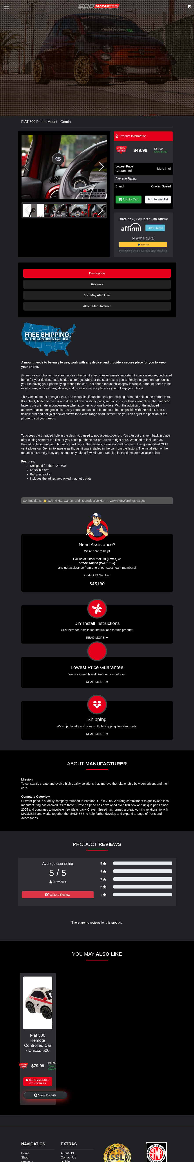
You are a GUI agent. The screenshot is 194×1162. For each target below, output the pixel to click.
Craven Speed (161, 186)
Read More (97, 682)
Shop (25, 1157)
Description (97, 273)
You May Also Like (97, 295)
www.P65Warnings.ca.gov (127, 500)
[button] (102, 166)
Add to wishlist (158, 199)
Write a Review (57, 894)
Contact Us (68, 1157)
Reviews (97, 284)
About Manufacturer (97, 306)
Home (25, 1153)
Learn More (155, 228)
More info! (164, 168)
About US (67, 1153)
